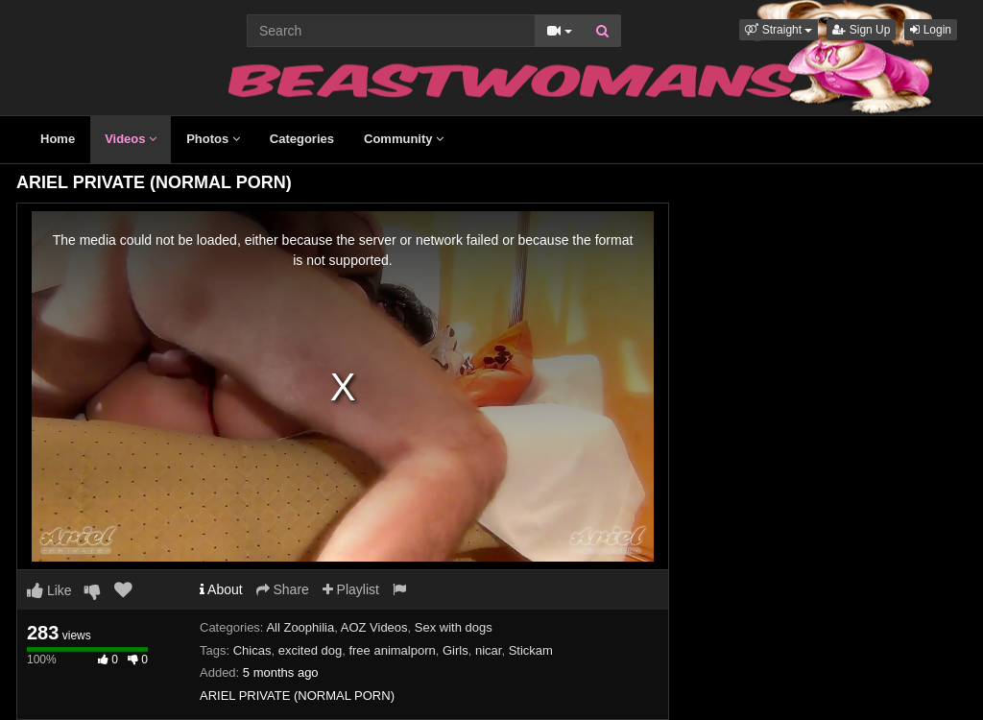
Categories (302, 139)
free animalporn (391, 650)
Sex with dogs (453, 627)
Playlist (351, 589)
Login (930, 29)
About (221, 589)
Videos (130, 139)
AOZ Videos (374, 627)
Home (57, 139)
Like (49, 590)
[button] (778, 29)
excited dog (310, 650)
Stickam (531, 650)
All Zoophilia (300, 627)
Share (282, 589)
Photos (213, 139)
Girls (455, 650)
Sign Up (861, 29)
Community (404, 139)
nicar (488, 650)
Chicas (252, 650)
